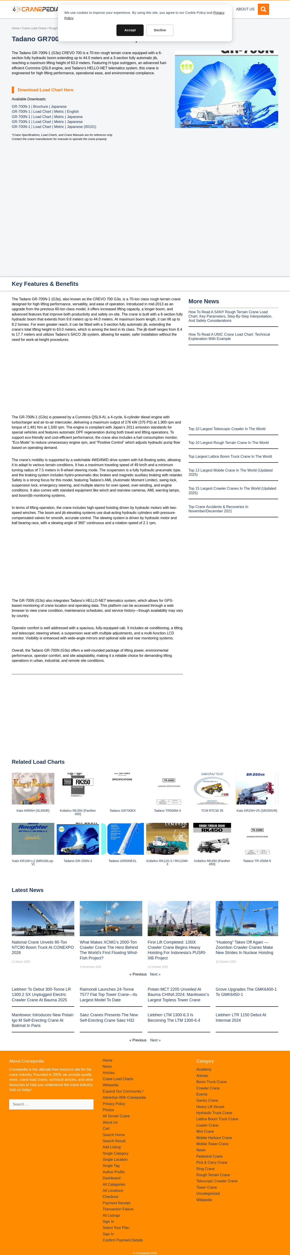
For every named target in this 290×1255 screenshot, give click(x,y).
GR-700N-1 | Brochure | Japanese (39, 106)
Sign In (108, 1222)
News (107, 1066)
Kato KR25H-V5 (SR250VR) (257, 810)
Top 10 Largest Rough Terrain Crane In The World (228, 443)
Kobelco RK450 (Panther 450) (212, 862)
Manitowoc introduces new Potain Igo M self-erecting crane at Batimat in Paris (42, 1020)
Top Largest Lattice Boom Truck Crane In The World (230, 456)
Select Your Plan (116, 1228)
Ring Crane (205, 1169)
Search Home (114, 1135)
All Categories (114, 1184)
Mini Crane (205, 1131)
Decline (160, 30)
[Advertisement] (226, 166)
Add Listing (112, 1147)
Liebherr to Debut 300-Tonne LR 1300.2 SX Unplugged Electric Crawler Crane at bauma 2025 (41, 994)
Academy (204, 1069)
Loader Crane (207, 1125)
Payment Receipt (116, 1203)
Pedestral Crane (209, 1156)
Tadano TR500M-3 (167, 810)
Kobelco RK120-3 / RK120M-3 (167, 862)
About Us (245, 9)
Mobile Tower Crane (212, 1144)
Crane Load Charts (34, 28)
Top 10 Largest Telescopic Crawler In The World (227, 429)
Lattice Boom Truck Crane (217, 1119)
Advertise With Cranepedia (124, 1097)
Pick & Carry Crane (211, 1162)
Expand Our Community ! (123, 1091)
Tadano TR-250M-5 (257, 861)
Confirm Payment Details (123, 1240)
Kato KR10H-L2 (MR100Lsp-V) (33, 862)
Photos (108, 1110)
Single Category (115, 1153)
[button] (263, 9)
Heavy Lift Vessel (210, 1107)
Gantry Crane (207, 1100)
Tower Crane (206, 1187)
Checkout (110, 1197)
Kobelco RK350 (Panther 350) (78, 812)
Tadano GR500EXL (123, 861)
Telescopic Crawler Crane (217, 1181)
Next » (155, 974)
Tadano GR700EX (122, 810)
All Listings (111, 1215)
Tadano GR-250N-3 (78, 861)
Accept (130, 30)
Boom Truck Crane (211, 1082)
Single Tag (111, 1166)
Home (15, 28)
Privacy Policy (114, 1104)
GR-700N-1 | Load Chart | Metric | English (45, 111)
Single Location (115, 1159)
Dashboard (111, 1178)
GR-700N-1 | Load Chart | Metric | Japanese (47, 117)
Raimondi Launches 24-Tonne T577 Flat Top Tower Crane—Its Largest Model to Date (108, 994)
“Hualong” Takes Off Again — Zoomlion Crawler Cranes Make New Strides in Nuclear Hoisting (244, 947)
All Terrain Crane (116, 1116)
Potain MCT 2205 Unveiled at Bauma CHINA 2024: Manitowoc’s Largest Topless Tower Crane (178, 994)
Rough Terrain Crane (213, 1175)
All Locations (113, 1190)
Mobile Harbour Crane (214, 1138)
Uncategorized (208, 1193)
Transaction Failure (118, 1209)
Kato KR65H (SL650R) (33, 810)
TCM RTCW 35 (212, 810)
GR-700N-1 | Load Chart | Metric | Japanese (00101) (54, 127)
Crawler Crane (208, 1088)
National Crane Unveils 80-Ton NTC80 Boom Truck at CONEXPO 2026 (43, 947)
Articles (108, 1073)
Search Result (114, 1141)
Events (202, 1094)
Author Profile (114, 1172)
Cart (106, 1128)
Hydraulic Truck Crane (214, 1113)
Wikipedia (110, 1085)
